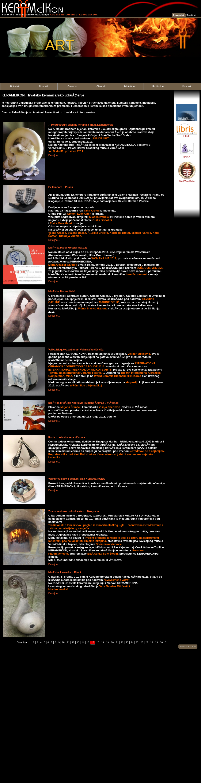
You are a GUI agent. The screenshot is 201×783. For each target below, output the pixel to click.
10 (63, 642)
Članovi (100, 86)
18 (102, 642)
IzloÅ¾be (129, 86)
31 (166, 642)
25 (137, 642)
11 (68, 642)
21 (117, 642)
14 (82, 642)
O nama (72, 86)
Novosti (43, 86)
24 (132, 642)
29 (156, 642)
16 (92, 642)
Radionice (158, 86)
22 (122, 642)
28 (151, 642)
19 (107, 642)
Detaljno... (54, 155)
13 (78, 642)
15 (88, 642)
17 (97, 642)
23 (127, 642)
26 (141, 642)
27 (146, 642)
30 (161, 642)
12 (73, 642)
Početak (14, 86)
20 (112, 642)
